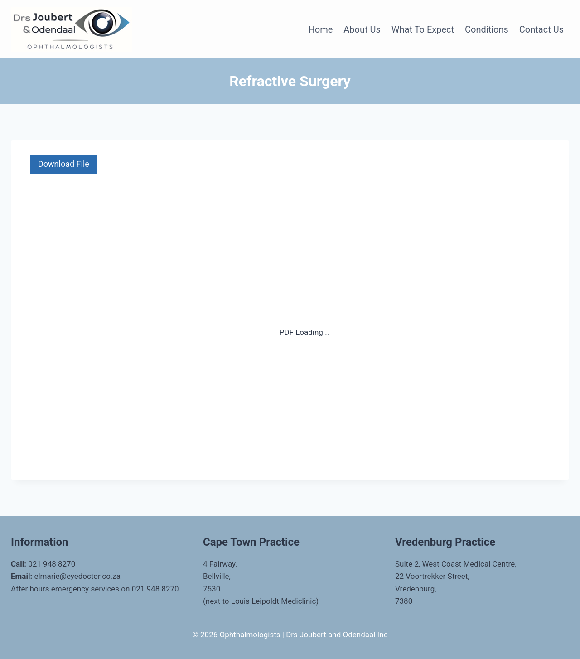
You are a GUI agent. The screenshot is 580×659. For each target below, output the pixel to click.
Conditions (486, 29)
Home (320, 29)
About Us (362, 29)
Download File (63, 164)
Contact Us (541, 29)
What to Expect (423, 29)
